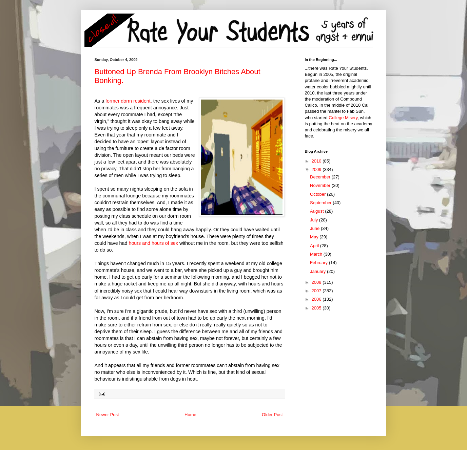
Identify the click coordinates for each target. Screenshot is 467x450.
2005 (317, 307)
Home (190, 414)
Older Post (272, 414)
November (321, 185)
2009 (317, 169)
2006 (317, 299)
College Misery (343, 117)
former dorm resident (128, 101)
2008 (317, 282)
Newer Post (107, 414)
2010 (317, 161)
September (321, 202)
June (315, 228)
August (317, 211)
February (319, 262)
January (318, 271)
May (314, 236)
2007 (317, 290)
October (318, 194)
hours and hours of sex (152, 243)
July (314, 219)
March (317, 254)
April (315, 245)
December (321, 176)
